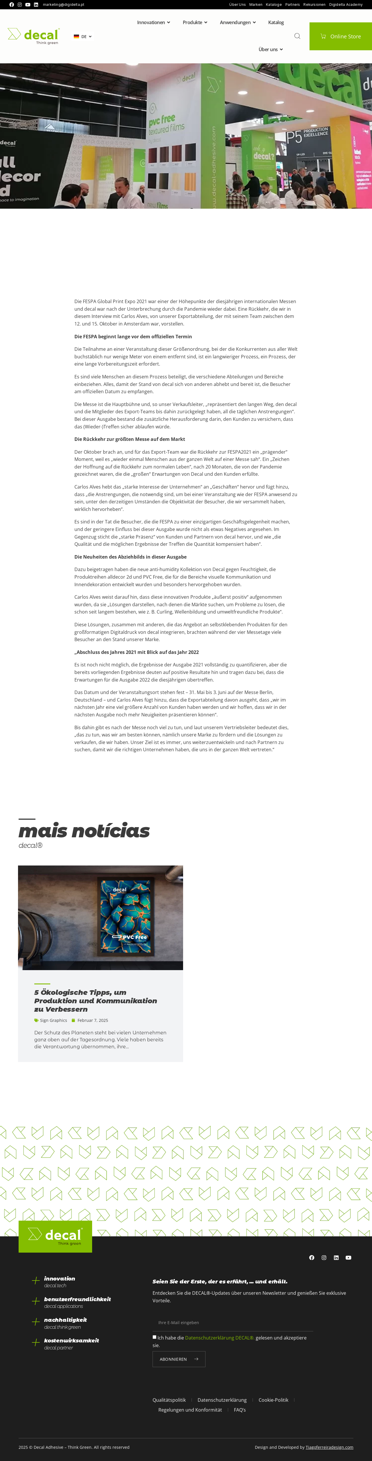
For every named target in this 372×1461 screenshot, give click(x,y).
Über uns (237, 5)
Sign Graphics (53, 1020)
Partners (292, 5)
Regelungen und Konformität (190, 1410)
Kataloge (274, 5)
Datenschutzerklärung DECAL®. (220, 1338)
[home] (34, 36)
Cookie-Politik (273, 1400)
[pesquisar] (297, 36)
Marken (255, 5)
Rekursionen (314, 5)
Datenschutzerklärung (222, 1400)
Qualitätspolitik (169, 1400)
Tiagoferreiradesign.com (329, 1447)
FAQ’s (240, 1410)
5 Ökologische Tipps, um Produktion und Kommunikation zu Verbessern (95, 1000)
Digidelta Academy (346, 5)
